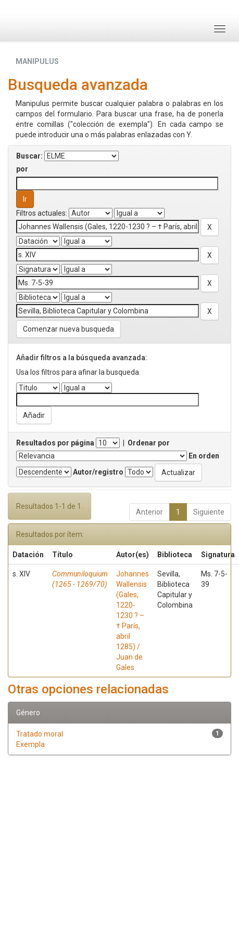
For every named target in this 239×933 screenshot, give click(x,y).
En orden (203, 456)
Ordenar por (149, 443)
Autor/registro (98, 472)
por (22, 169)
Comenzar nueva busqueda (68, 329)
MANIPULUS (37, 61)
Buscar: (29, 156)
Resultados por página (55, 443)
